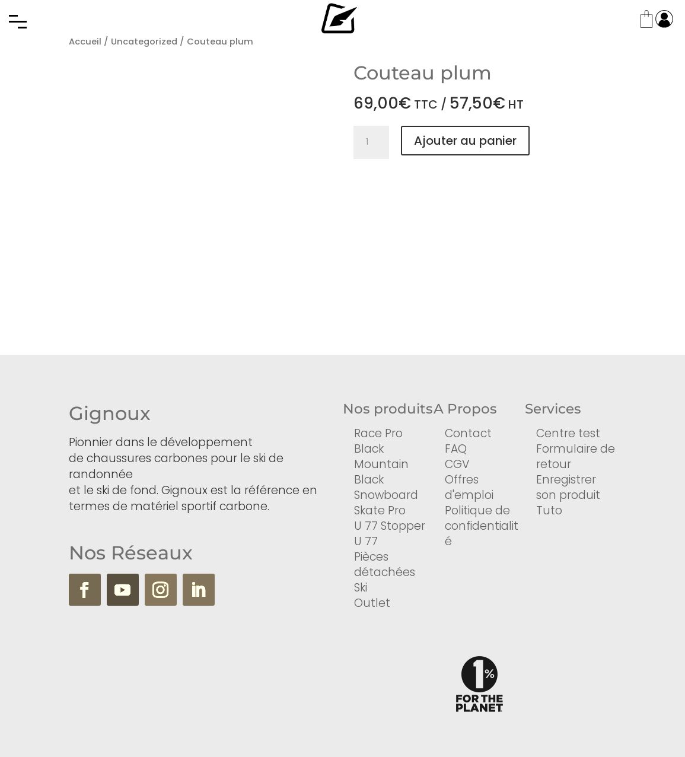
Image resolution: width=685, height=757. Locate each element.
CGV (457, 464)
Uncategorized (144, 41)
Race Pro (378, 433)
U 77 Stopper (389, 526)
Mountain (381, 464)
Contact (468, 433)
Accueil (85, 41)
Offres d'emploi (469, 487)
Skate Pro (380, 510)
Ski (360, 588)
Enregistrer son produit (568, 487)
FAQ (456, 449)
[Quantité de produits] (371, 142)
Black (369, 449)
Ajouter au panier (465, 140)
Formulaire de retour (575, 456)
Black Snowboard (386, 487)
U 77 (366, 541)
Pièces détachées (384, 564)
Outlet (372, 603)
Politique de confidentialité (481, 525)
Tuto (549, 510)
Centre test (568, 433)
